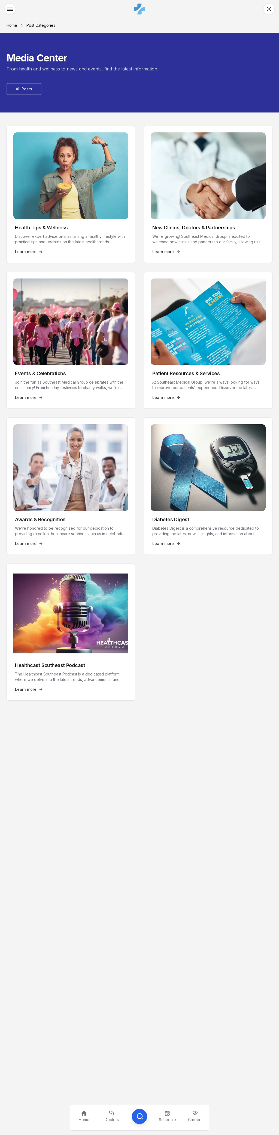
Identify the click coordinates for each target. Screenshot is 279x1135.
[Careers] (195, 1116)
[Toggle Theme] (269, 9)
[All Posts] (24, 89)
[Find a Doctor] (112, 1116)
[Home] (84, 1116)
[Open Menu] (10, 9)
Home (12, 25)
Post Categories (40, 25)
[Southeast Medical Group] (139, 9)
